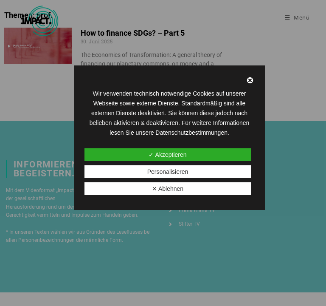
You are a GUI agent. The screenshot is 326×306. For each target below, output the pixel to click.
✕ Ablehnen (167, 188)
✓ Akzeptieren (167, 154)
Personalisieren (167, 171)
